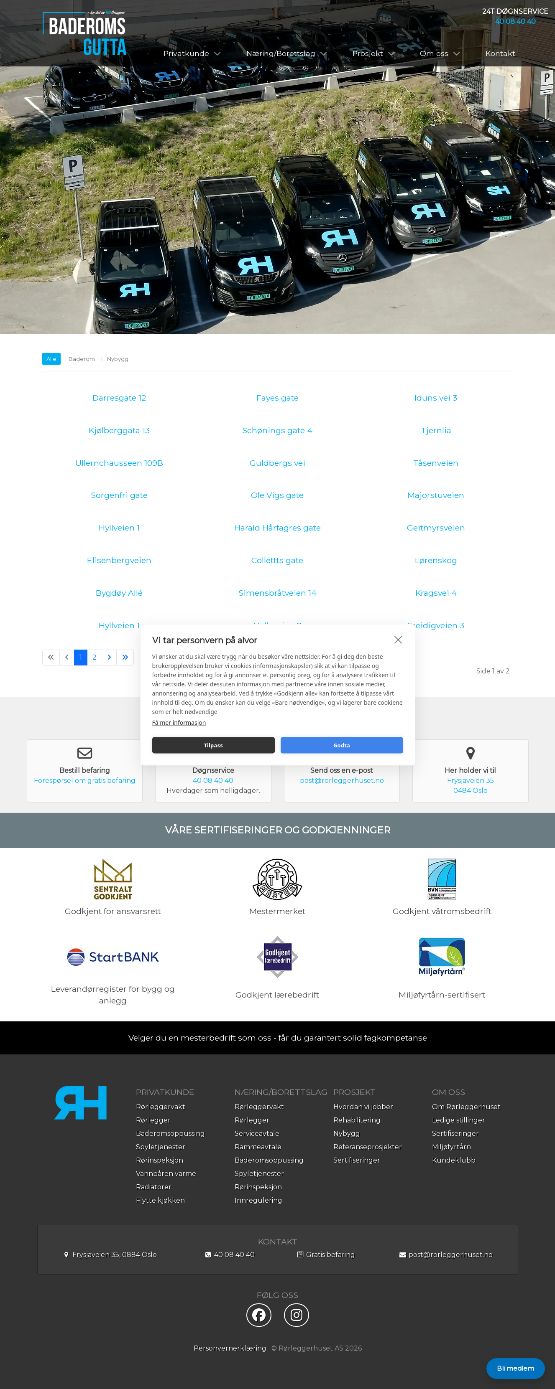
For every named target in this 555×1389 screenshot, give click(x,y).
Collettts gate (277, 560)
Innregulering (258, 1200)
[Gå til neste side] (109, 657)
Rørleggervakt (160, 1107)
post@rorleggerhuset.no (342, 781)
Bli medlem (515, 1368)
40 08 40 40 (515, 21)
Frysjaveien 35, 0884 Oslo (109, 1255)
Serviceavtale (257, 1134)
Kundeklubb (454, 1160)
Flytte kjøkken (160, 1200)
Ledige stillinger (458, 1120)
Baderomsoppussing (170, 1134)
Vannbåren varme (166, 1174)
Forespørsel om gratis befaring (85, 781)
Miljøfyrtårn (451, 1147)
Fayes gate (277, 398)
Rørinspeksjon (159, 1160)
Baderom (82, 359)
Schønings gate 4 (277, 430)
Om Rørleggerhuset (466, 1107)
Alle (51, 359)
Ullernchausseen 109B (119, 463)
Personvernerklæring (230, 1348)
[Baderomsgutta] (84, 32)
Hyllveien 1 (119, 528)
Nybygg (117, 359)
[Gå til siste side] (125, 657)
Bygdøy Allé (119, 593)
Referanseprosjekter (367, 1147)
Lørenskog (436, 560)
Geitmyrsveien (436, 528)
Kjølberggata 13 (119, 430)
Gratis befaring (326, 1255)
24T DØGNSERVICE (515, 11)
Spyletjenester (160, 1147)
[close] (398, 639)
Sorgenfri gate (119, 495)
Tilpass (213, 745)
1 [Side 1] (80, 657)
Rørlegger (153, 1120)
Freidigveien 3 (435, 625)
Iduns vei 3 (435, 398)
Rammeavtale (258, 1147)
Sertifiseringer (356, 1160)
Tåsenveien (435, 463)
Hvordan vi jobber (363, 1107)
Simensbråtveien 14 (277, 593)
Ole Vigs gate (277, 495)
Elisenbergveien (119, 560)
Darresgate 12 (119, 398)
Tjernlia (436, 430)
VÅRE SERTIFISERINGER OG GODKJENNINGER (277, 830)
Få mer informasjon (179, 722)
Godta (341, 745)
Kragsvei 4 (436, 593)
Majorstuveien (435, 495)
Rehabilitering (357, 1120)
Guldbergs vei (277, 463)
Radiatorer (153, 1187)
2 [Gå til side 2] (94, 657)
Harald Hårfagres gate (277, 528)
